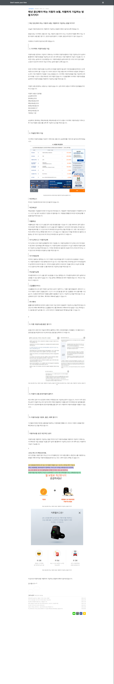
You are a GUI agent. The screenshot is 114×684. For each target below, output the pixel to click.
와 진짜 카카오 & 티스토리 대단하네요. (36, 671)
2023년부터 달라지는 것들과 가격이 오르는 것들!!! (38, 664)
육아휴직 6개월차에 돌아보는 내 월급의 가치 (37, 668)
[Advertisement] (57, 327)
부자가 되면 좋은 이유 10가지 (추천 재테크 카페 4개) (39, 666)
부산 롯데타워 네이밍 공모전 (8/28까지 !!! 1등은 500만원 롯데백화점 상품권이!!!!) (45, 675)
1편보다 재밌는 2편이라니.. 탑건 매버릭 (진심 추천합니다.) (40, 673)
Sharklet (37, 8)
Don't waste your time (18, 2)
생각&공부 (31, 8)
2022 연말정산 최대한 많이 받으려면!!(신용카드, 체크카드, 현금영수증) (43, 670)
